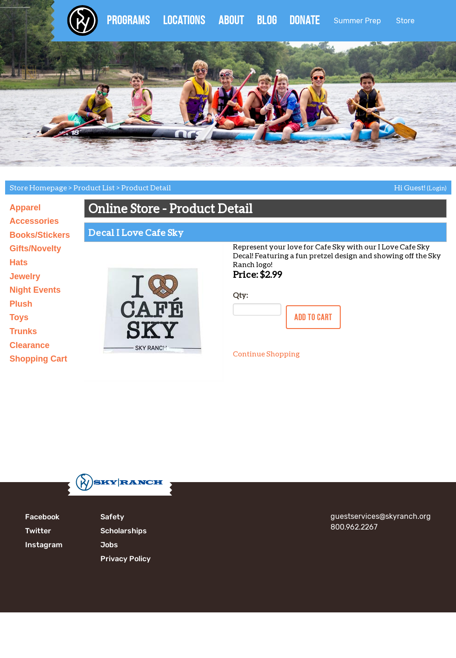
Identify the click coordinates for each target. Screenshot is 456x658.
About (231, 20)
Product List (94, 187)
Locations (184, 20)
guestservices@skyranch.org (380, 516)
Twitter (38, 530)
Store (405, 20)
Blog (267, 20)
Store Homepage (38, 187)
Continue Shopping (266, 353)
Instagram (43, 544)
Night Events (35, 290)
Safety (112, 516)
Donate (305, 20)
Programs (128, 20)
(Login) (437, 188)
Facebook (42, 516)
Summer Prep (357, 20)
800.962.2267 (353, 527)
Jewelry (25, 276)
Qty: (240, 294)
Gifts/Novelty (35, 248)
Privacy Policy (125, 558)
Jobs (109, 544)
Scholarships (123, 530)
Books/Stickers (40, 235)
